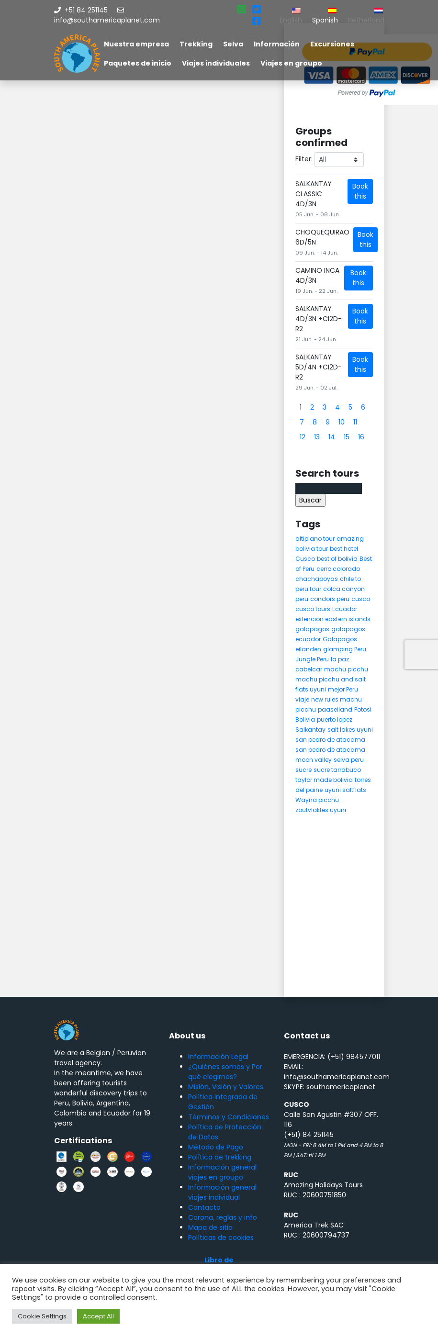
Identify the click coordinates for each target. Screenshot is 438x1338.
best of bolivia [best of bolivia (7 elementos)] (337, 559)
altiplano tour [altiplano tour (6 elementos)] (315, 539)
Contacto (204, 1207)
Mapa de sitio (210, 1227)
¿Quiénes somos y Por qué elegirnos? (225, 1072)
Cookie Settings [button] (42, 1316)
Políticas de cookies (221, 1237)
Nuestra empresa (136, 44)
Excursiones (332, 44)
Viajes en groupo (291, 63)
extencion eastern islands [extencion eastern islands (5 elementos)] (333, 619)
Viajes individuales (216, 63)
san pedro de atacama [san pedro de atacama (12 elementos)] (330, 740)
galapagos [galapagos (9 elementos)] (312, 629)
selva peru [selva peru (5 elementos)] (349, 760)
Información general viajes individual (222, 1192)
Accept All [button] (98, 1316)
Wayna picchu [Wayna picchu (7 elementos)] (317, 800)
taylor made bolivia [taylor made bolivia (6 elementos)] (324, 780)
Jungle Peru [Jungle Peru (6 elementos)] (312, 659)
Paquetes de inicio (137, 63)
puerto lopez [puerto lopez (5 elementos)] (334, 719)
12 (302, 437)
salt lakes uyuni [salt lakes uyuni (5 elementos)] (350, 729)
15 (346, 437)
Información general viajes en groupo (222, 1172)
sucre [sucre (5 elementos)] (303, 770)
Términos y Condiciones (228, 1117)
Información (277, 44)
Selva (233, 44)
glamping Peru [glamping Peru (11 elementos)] (344, 649)
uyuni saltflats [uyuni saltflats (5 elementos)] (345, 790)
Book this (360, 191)
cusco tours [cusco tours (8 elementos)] (312, 609)
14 (331, 437)
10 (341, 422)
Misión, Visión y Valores (225, 1087)
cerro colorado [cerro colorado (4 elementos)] (338, 569)
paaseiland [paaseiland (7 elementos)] (335, 709)
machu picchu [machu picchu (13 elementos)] (346, 669)
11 (355, 422)
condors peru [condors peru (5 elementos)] (329, 599)
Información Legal (218, 1056)
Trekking (196, 44)
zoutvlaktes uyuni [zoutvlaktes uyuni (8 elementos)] (320, 810)
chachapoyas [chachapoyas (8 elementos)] (316, 579)
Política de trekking (219, 1157)
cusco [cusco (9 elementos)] (360, 599)
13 (317, 437)
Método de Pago (215, 1147)
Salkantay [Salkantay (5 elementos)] (310, 729)
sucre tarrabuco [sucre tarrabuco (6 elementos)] (337, 770)
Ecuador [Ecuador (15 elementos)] (344, 609)
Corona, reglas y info (222, 1217)
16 (361, 437)
